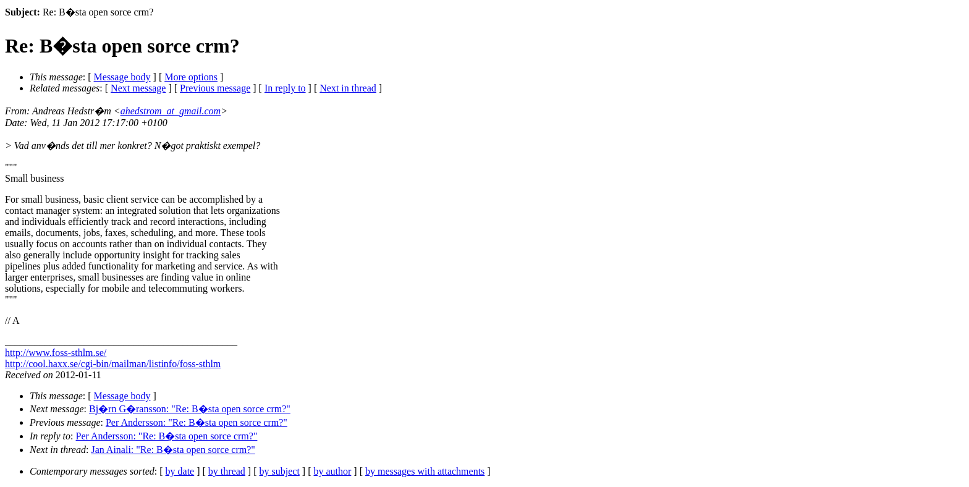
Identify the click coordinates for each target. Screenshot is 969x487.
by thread (226, 471)
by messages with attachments (425, 471)
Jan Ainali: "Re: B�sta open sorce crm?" (173, 449)
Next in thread (347, 88)
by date (180, 471)
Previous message (215, 88)
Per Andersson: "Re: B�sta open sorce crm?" (196, 422)
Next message (138, 88)
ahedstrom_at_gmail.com (171, 111)
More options (191, 77)
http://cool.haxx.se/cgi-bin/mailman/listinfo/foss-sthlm (113, 363)
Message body (122, 77)
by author (332, 471)
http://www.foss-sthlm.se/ (55, 352)
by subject (280, 471)
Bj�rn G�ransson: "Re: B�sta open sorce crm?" (189, 409)
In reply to (285, 88)
